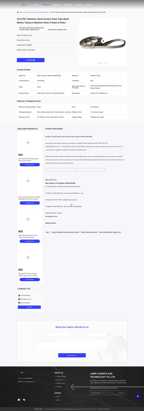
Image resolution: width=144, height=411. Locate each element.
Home (36, 5)
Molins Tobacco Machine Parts (39, 12)
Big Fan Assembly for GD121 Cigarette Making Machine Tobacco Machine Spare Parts (29, 199)
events (78, 5)
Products (46, 5)
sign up (121, 393)
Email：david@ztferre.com (26, 381)
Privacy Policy (38, 409)
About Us (56, 5)
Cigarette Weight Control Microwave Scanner (65, 232)
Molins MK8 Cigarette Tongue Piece (110, 232)
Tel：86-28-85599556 (25, 378)
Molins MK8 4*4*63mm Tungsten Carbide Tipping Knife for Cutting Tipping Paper (27, 275)
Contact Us (68, 5)
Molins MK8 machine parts (89, 232)
